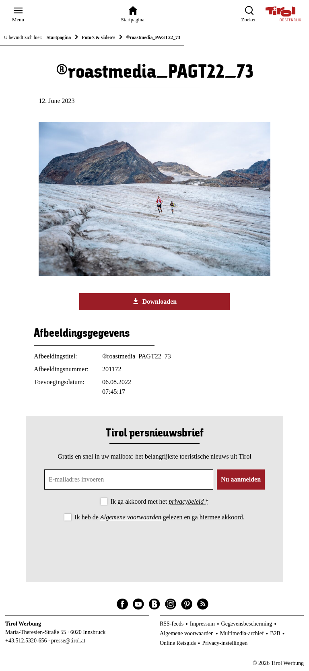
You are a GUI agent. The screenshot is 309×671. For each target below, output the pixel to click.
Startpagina (59, 37)
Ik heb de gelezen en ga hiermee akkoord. (159, 517)
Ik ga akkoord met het (159, 501)
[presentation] (154, 544)
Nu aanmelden (241, 479)
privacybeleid (187, 501)
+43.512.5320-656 (26, 641)
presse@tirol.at (68, 641)
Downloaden (154, 301)
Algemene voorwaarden (131, 517)
